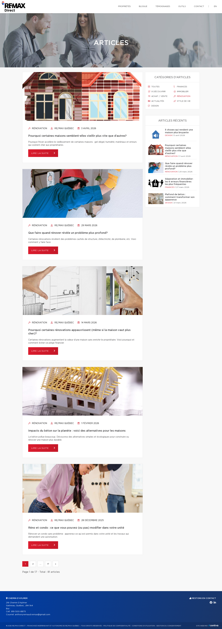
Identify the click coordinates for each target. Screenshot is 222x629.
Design (153, 106)
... (40, 564)
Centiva (213, 625)
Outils (182, 6)
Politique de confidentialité (116, 626)
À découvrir (157, 91)
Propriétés (124, 6)
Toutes (154, 87)
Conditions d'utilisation (143, 626)
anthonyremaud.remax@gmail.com (32, 615)
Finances (180, 87)
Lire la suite (40, 153)
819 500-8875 (18, 612)
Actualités (156, 101)
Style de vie (182, 101)
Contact (199, 6)
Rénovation (37, 128)
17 (48, 564)
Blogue (143, 6)
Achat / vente (157, 96)
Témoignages (162, 6)
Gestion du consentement (168, 626)
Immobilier (181, 91)
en (215, 6)
